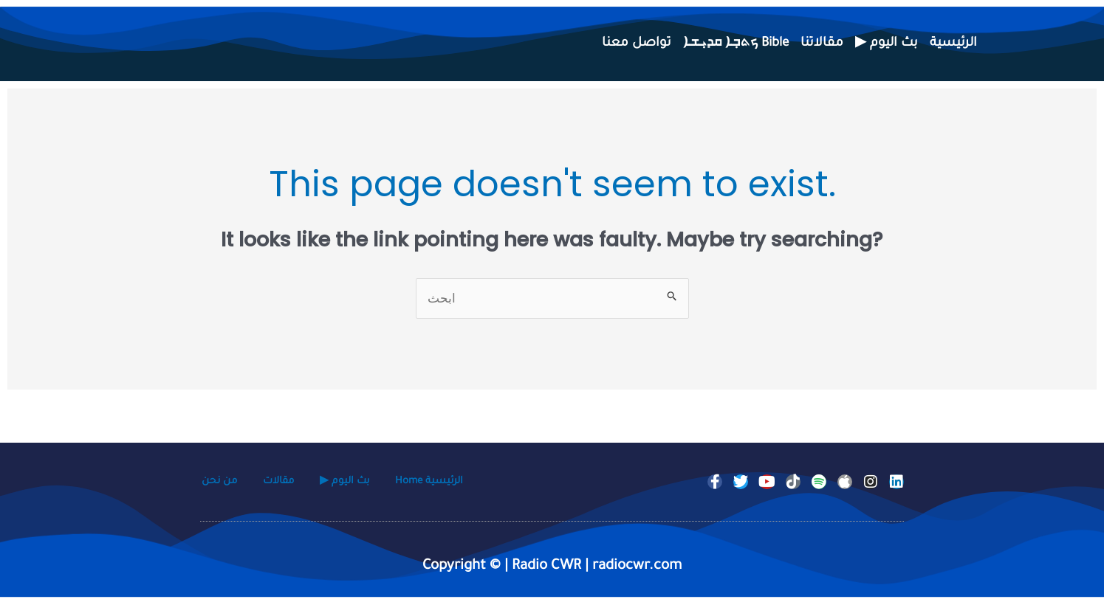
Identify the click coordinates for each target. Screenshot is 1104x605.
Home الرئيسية (429, 482)
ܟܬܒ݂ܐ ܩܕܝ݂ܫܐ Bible (736, 44)
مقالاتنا (821, 44)
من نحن (219, 482)
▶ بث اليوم (886, 44)
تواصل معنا (636, 44)
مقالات (278, 482)
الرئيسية (953, 44)
